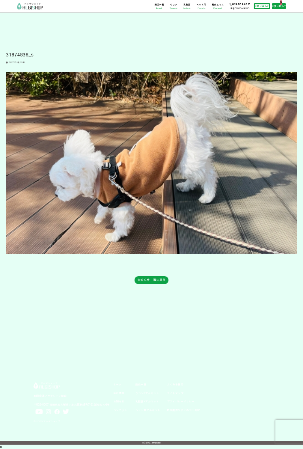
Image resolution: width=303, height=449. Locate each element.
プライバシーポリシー (181, 401)
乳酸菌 (187, 6)
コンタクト (120, 410)
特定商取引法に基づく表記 (183, 410)
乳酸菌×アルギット (147, 401)
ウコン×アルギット (147, 393)
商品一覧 (159, 6)
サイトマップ (175, 393)
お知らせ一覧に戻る (151, 279)
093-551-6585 (241, 4)
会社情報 (118, 393)
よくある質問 (175, 384)
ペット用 (201, 6)
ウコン (173, 6)
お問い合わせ (262, 6)
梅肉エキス (218, 6)
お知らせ (118, 401)
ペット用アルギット (147, 410)
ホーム (117, 384)
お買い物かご (279, 6)
